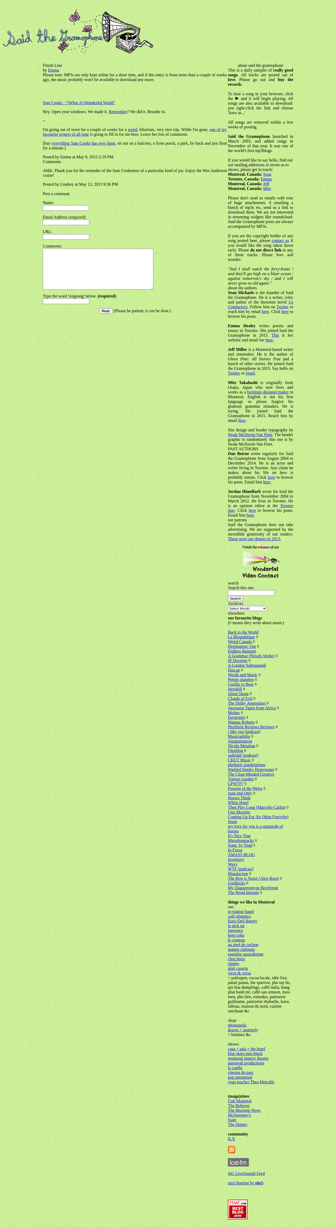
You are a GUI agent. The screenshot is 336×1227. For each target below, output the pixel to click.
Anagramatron (240, 741)
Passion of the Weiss (245, 788)
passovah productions (246, 1063)
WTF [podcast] (240, 869)
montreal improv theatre (248, 1058)
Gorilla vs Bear (241, 684)
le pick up (236, 925)
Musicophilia (239, 736)
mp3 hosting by (245, 1183)
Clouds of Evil (240, 698)
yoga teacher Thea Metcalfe (251, 1082)
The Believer (239, 1105)
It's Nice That (239, 836)
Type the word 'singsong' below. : (80, 304)
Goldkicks (236, 883)
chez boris (236, 959)
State (232, 1120)
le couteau (236, 940)
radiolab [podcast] (243, 755)
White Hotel (238, 802)
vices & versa (239, 973)
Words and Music (242, 675)
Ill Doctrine (237, 660)
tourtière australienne (246, 954)
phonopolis (237, 1025)
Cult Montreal (239, 1101)
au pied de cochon (243, 944)
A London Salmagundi (247, 665)
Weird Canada (240, 641)
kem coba (236, 935)
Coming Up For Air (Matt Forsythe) (258, 817)
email (250, 373)
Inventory (236, 859)
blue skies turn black (245, 1053)
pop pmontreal (240, 1077)
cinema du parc (241, 1072)
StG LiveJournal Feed (246, 1173)
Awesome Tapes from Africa (252, 708)
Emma (53, 70)
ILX (231, 1139)
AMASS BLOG (241, 854)
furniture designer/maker (268, 392)
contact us (280, 240)
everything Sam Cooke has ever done (83, 143)
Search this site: (241, 587)
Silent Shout (238, 693)
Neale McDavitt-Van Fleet (250, 434)
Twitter (282, 307)
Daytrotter (236, 717)
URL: (47, 231)
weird (132, 129)
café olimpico (239, 916)
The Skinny (237, 1124)
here (265, 311)
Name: (48, 202)
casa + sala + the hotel (246, 1049)
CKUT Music (239, 760)
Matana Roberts (241, 722)
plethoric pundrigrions (246, 765)
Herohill (235, 689)
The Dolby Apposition (246, 703)
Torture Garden (241, 779)
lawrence (235, 930)
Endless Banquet (242, 651)
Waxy (233, 864)
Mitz (267, 188)
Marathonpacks (241, 840)
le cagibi (235, 1068)
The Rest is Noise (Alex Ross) (253, 878)
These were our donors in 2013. (254, 539)
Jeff (266, 183)
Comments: (52, 246)
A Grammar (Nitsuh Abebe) (251, 656)
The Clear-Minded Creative (251, 774)
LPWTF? (236, 783)
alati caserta (238, 968)
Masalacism (238, 873)
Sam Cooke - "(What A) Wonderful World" (79, 102)
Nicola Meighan (241, 746)
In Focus (235, 850)
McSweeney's (239, 1115)
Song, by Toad (240, 845)
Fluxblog (235, 750)
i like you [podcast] (244, 731)
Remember (118, 111)
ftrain (232, 821)
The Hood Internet (243, 892)
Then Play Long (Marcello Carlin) (257, 807)
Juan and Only (240, 793)
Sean (267, 174)
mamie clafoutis (241, 949)
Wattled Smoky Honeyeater (251, 769)
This (275, 335)
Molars (234, 712)
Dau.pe (234, 670)
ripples (233, 963)
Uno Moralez (239, 812)
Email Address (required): (64, 217)
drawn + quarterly (243, 1030)
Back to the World (243, 632)
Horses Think (239, 798)
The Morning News (244, 1110)
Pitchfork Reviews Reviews (251, 727)
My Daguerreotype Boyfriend (253, 888)
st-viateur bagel (241, 911)
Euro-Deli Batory (242, 921)
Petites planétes (241, 679)
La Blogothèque (241, 637)
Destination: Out (242, 646)
